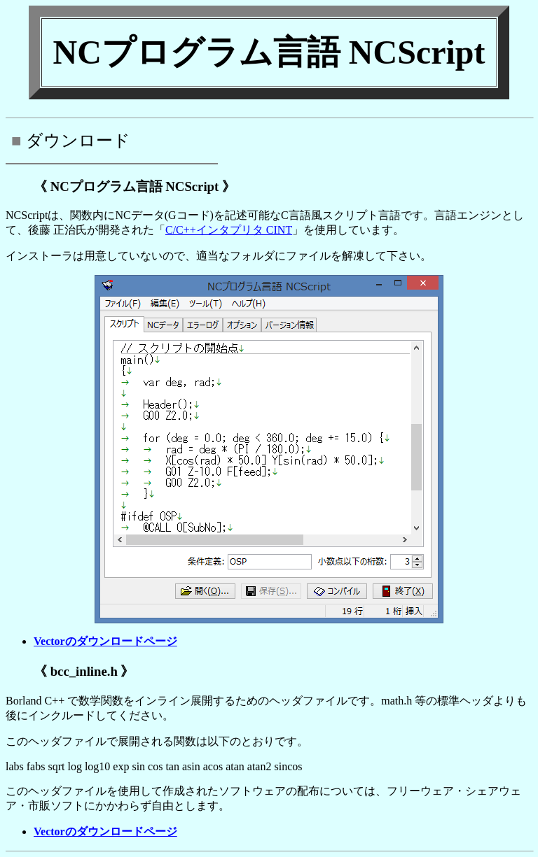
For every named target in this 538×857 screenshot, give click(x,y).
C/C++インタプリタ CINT (228, 230)
